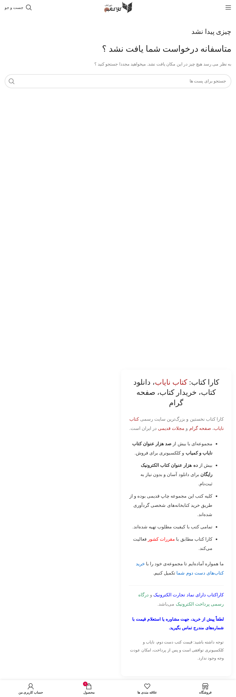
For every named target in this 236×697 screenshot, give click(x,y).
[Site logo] (118, 7)
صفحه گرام (200, 428)
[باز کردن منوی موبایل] (228, 7)
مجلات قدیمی (171, 428)
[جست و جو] (18, 7)
